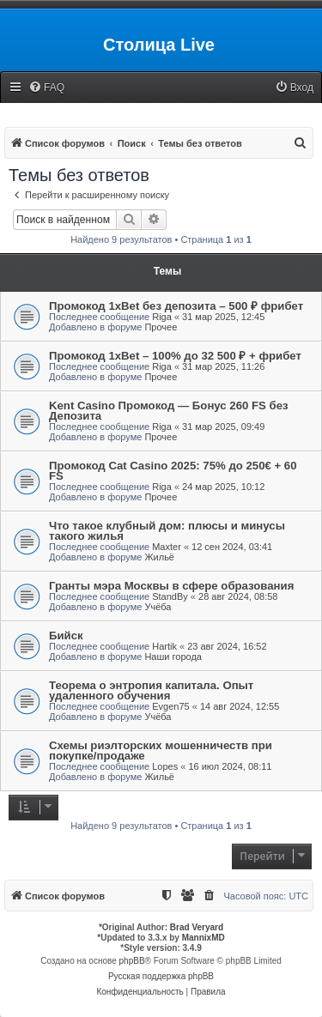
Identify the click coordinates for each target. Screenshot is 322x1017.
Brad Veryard (196, 927)
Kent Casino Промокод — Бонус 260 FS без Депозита (169, 410)
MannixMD (203, 937)
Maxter (166, 547)
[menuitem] (46, 88)
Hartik (164, 646)
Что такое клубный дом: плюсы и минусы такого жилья (167, 530)
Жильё (159, 557)
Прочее (160, 327)
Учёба (157, 607)
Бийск (66, 635)
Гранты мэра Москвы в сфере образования (171, 585)
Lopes (165, 766)
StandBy (170, 596)
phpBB (132, 961)
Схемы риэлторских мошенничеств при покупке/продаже (160, 750)
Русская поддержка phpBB (161, 976)
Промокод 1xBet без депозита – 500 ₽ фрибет (176, 306)
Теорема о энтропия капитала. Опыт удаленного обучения (151, 690)
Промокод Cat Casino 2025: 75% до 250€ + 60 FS (173, 470)
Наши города (173, 656)
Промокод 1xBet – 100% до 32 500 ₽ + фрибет (175, 355)
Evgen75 (170, 706)
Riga (162, 317)
